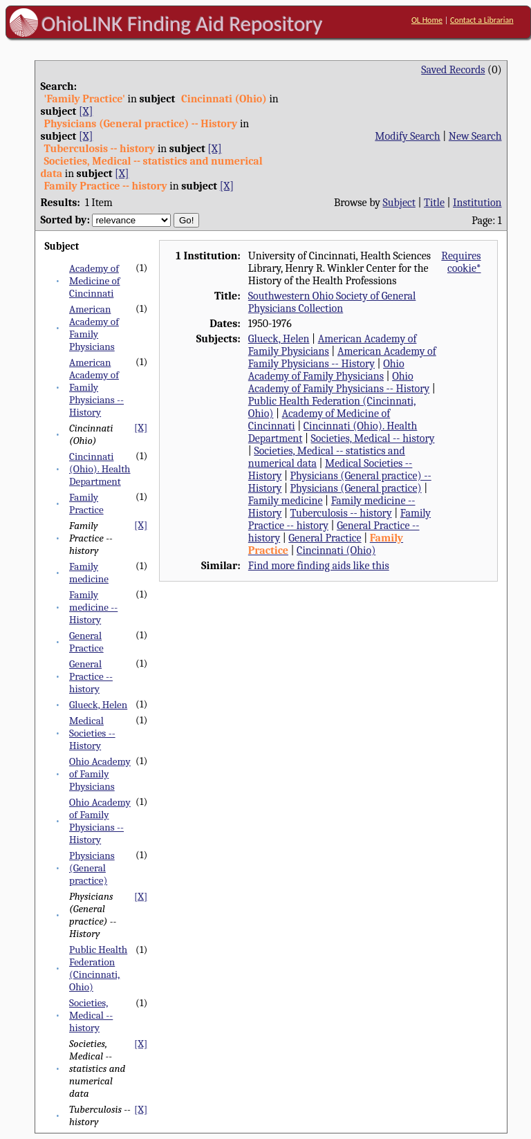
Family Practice (86, 503)
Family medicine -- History (93, 607)
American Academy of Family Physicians (94, 328)
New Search (475, 136)
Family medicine (89, 572)
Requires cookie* (461, 262)
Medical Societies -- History (92, 733)
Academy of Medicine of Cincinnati (94, 280)
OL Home (426, 20)
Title (434, 202)
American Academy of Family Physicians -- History (96, 387)
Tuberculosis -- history (341, 513)
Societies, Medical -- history (91, 1015)
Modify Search (407, 136)
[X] (86, 111)
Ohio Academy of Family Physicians (100, 774)
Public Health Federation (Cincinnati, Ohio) (98, 968)
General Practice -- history (91, 676)
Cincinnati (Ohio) (336, 550)
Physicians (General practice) (92, 868)
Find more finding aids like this (318, 565)
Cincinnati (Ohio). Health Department (100, 469)
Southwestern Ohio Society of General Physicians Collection (332, 302)
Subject (399, 202)
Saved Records (453, 70)
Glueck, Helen (98, 704)
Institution (477, 202)
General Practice (86, 641)
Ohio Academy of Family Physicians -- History (100, 821)
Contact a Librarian (482, 20)
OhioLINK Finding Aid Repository (182, 23)
